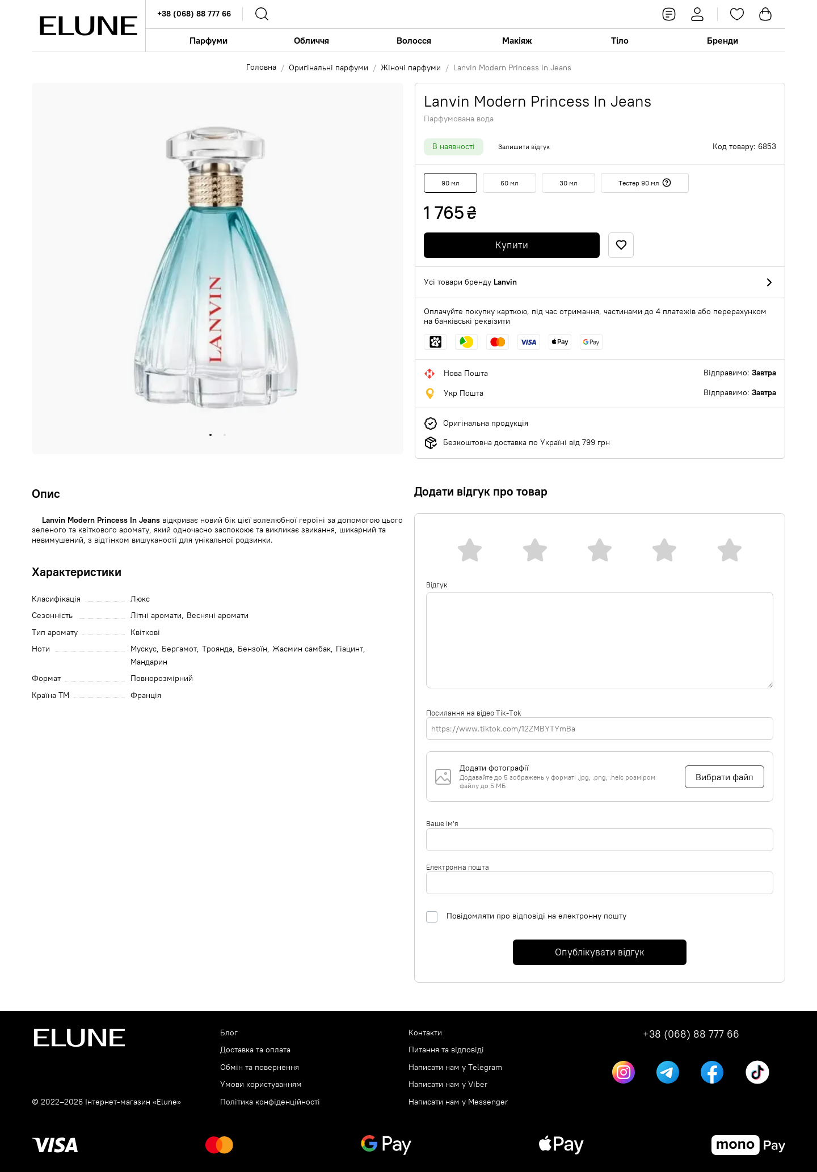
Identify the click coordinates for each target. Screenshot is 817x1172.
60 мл (509, 183)
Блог (229, 1033)
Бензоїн (252, 649)
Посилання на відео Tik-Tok (473, 712)
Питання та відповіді (446, 1050)
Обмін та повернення (259, 1067)
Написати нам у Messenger (458, 1102)
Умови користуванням (261, 1084)
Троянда (217, 649)
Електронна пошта (457, 866)
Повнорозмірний (161, 678)
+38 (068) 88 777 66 (194, 14)
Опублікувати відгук (600, 952)
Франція (145, 695)
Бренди (722, 40)
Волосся (414, 40)
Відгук (437, 584)
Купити (511, 245)
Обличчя (311, 40)
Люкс (140, 599)
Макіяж (517, 40)
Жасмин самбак (301, 649)
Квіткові (145, 632)
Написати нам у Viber (447, 1084)
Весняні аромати (218, 615)
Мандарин (148, 662)
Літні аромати (156, 615)
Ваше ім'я (442, 823)
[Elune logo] (88, 26)
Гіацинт (349, 649)
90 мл (450, 183)
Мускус (143, 649)
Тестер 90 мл (644, 182)
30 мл (568, 183)
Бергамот (179, 649)
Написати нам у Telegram (455, 1067)
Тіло (620, 40)
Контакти (425, 1033)
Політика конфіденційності (270, 1102)
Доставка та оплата (255, 1050)
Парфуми (208, 40)
